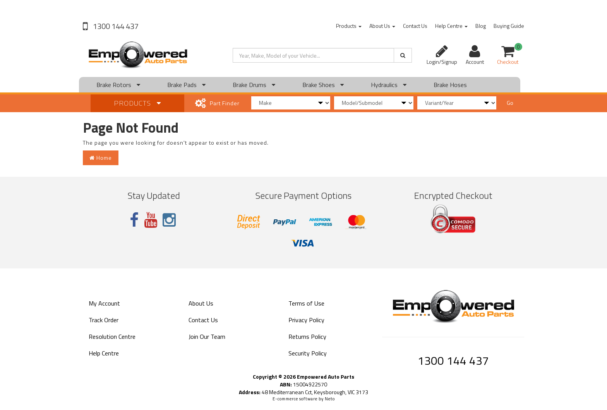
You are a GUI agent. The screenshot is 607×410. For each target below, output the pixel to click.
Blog (480, 26)
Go (510, 103)
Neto (330, 399)
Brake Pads (186, 84)
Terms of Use (306, 303)
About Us (382, 26)
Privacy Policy (306, 320)
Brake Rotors (118, 84)
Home (100, 158)
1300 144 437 (115, 26)
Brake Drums (254, 84)
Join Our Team (207, 336)
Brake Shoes (323, 84)
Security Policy (307, 353)
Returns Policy (307, 336)
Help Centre (451, 26)
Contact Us (415, 26)
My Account (104, 303)
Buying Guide (509, 26)
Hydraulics (388, 84)
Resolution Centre (112, 336)
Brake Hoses (450, 84)
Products (349, 26)
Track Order (103, 320)
